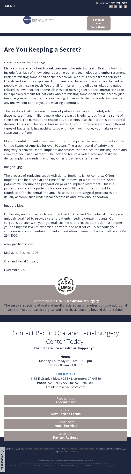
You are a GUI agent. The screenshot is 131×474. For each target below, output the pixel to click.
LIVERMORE (66, 374)
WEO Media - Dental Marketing (80, 449)
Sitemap (74, 452)
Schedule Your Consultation (98, 23)
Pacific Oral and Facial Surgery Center (43, 449)
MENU (10, 6)
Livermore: (111, 3)
